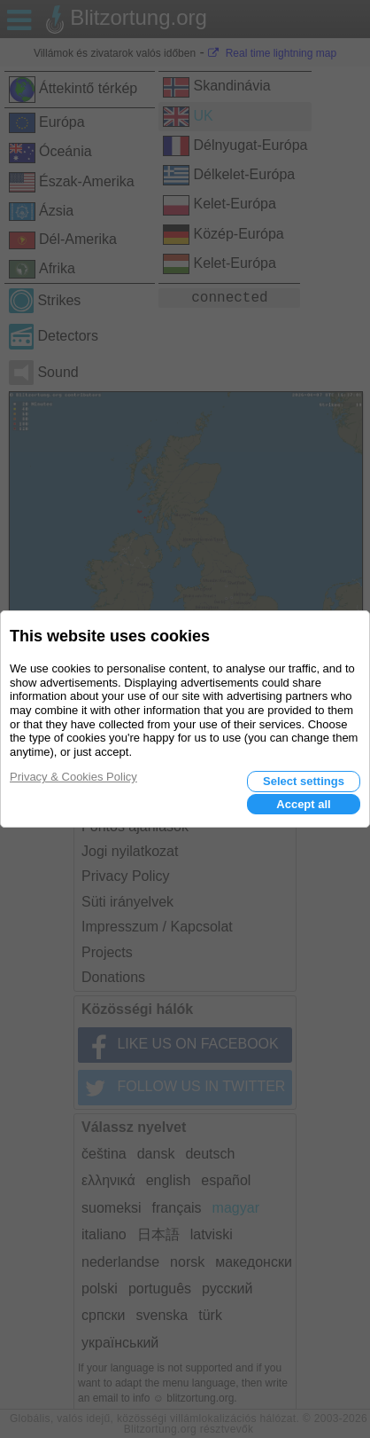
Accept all (303, 804)
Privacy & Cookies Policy (73, 776)
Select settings (303, 781)
